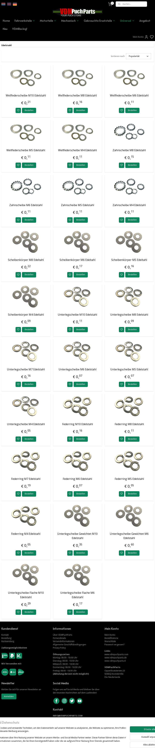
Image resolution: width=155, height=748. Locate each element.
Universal (127, 20)
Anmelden (9, 696)
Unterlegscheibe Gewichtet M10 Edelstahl (77, 536)
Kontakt (5, 634)
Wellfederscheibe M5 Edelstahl (25, 150)
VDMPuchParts (65, 634)
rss (96, 742)
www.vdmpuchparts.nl (115, 660)
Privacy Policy (59, 647)
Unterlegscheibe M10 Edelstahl (77, 314)
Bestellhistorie (111, 638)
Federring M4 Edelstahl (25, 534)
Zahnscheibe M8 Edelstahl (129, 150)
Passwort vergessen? (114, 644)
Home (6, 20)
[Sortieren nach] (138, 56)
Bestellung (6, 638)
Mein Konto (140, 37)
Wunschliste (110, 641)
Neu (5, 29)
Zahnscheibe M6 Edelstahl (25, 205)
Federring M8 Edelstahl (129, 424)
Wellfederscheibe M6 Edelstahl (129, 95)
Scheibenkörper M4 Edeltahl (26, 314)
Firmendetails (59, 638)
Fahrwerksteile (25, 20)
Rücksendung (7, 641)
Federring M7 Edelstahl (25, 479)
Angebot (144, 20)
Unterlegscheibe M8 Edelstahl (129, 314)
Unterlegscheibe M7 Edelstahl (26, 369)
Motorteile (48, 20)
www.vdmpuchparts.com (116, 654)
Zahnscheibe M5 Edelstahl (77, 205)
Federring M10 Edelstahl (77, 424)
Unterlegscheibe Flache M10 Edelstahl (26, 595)
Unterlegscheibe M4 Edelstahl (26, 424)
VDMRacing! (19, 29)
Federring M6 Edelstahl (77, 479)
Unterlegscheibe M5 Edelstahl (129, 369)
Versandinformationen (63, 641)
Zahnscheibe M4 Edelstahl (129, 205)
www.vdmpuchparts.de (116, 657)
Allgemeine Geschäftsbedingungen (69, 644)
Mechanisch (70, 20)
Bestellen (29, 110)
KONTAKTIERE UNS (62, 718)
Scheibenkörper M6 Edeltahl (77, 260)
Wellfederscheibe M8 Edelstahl (77, 95)
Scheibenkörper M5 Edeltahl (129, 260)
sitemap (89, 742)
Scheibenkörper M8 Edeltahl (26, 260)
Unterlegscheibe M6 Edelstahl (77, 369)
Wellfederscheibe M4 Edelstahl (77, 150)
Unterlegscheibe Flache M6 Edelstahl (77, 595)
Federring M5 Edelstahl (129, 479)
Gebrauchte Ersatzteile (99, 20)
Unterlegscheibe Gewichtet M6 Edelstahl (129, 536)
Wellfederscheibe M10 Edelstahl (26, 95)
